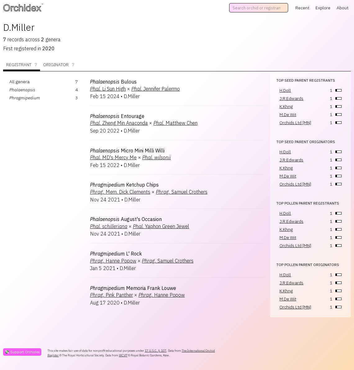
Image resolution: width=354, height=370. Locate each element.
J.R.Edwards (291, 98)
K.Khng (286, 106)
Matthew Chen (175, 123)
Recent (302, 8)
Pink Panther (111, 295)
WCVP (123, 355)
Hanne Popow (113, 261)
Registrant (21, 64)
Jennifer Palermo (155, 89)
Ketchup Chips (124, 185)
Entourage (117, 116)
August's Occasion (126, 219)
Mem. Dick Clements (120, 192)
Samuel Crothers (181, 192)
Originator (58, 64)
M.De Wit (287, 114)
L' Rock (116, 253)
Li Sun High (108, 89)
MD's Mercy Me (113, 157)
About (342, 8)
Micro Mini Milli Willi (127, 150)
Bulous (113, 82)
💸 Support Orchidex (22, 352)
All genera (19, 81)
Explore (322, 8)
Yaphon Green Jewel (161, 226)
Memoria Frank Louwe (133, 288)
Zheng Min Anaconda (119, 123)
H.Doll (285, 90)
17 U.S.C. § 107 (155, 351)
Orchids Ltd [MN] (295, 122)
